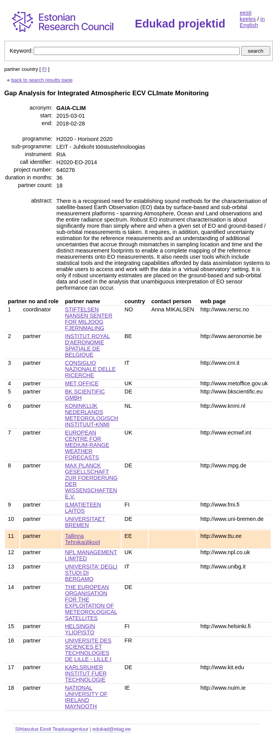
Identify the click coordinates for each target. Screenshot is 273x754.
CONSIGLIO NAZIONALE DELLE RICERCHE (90, 369)
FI (44, 69)
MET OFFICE (82, 383)
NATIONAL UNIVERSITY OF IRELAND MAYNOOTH (86, 697)
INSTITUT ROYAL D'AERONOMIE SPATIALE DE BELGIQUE (87, 345)
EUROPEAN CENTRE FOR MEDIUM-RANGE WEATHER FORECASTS (87, 444)
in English (252, 22)
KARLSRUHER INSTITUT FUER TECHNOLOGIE (86, 673)
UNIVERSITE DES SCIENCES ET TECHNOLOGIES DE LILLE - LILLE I (88, 649)
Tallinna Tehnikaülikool (82, 539)
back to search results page (41, 80)
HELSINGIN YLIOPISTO (80, 629)
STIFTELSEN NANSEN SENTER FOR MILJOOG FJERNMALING (88, 318)
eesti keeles (248, 16)
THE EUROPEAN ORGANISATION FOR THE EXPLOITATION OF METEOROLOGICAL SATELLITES (91, 602)
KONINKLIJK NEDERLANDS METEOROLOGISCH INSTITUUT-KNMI (91, 415)
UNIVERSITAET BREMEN (85, 522)
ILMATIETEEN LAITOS (83, 508)
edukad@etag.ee (112, 729)
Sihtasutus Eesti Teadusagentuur (51, 729)
